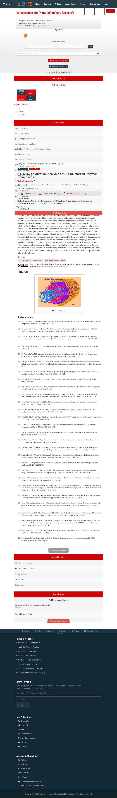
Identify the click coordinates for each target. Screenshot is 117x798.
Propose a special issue (58, 66)
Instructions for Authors (25, 144)
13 (19, 417)
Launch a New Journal (27, 655)
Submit (111, 11)
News (106, 4)
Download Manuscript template (32, 781)
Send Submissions (26, 738)
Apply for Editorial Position (28, 647)
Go (91, 47)
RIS (20, 109)
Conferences (94, 4)
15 (19, 432)
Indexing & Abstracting (25, 139)
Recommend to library (25, 568)
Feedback (23, 725)
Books (82, 4)
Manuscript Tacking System (29, 643)
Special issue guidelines (24, 614)
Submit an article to (58, 60)
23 (19, 495)
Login (89, 10)
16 (19, 440)
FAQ (21, 729)
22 (19, 485)
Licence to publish (23, 160)
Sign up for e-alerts (23, 563)
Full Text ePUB (72, 194)
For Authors (22, 760)
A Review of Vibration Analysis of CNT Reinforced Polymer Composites (57, 175)
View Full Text (29, 194)
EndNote (22, 115)
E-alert (99, 10)
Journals (47, 4)
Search (79, 10)
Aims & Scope (21, 128)
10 (19, 394)
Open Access (23, 777)
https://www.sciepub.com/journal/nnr (35, 23)
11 (19, 402)
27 (19, 530)
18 (19, 455)
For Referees (23, 764)
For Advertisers (24, 768)
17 (19, 447)
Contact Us (23, 721)
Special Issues (70, 4)
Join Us (22, 742)
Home (37, 4)
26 (19, 520)
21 (19, 478)
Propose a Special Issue (27, 651)
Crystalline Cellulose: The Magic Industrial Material (32, 605)
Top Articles (21, 574)
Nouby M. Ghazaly (25, 181)
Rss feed (19, 585)
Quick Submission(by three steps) (31, 673)
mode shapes (37, 260)
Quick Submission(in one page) (30, 668)
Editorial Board (22, 133)
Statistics (19, 579)
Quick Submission (58, 213)
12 (19, 409)
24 (19, 503)
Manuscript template (58, 550)
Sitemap (22, 746)
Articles (58, 4)
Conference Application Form (29, 660)
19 (19, 463)
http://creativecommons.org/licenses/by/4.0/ (54, 266)
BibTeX (21, 112)
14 (19, 425)
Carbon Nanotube (25, 260)
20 (19, 470)
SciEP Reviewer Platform (27, 664)
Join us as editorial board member (59, 72)
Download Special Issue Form (31, 785)
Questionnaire (25, 734)
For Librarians (23, 773)
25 (19, 513)
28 (19, 538)
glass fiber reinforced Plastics (55, 260)
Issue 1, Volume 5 (58, 78)
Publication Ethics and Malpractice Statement (33, 149)
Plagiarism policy (23, 154)
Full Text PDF (46, 194)
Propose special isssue (58, 621)
